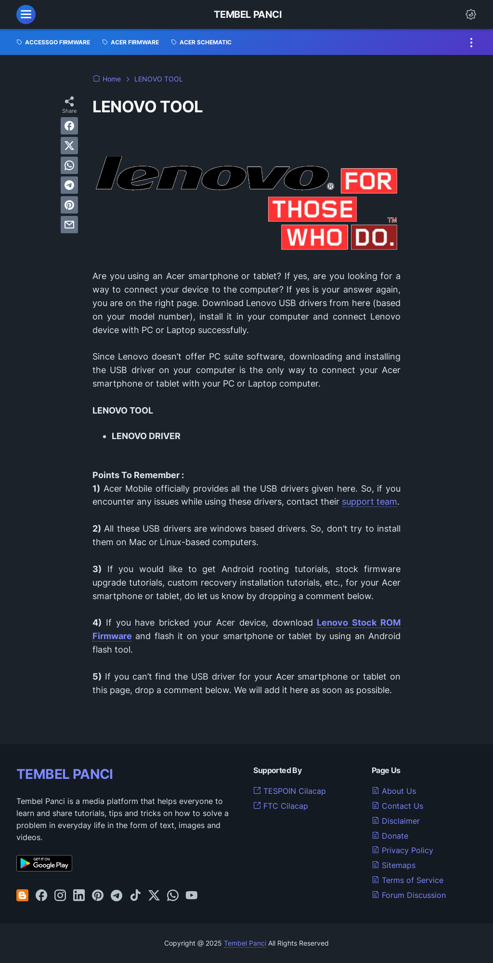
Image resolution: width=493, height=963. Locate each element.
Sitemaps (393, 865)
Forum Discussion (409, 895)
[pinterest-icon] (98, 896)
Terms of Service (407, 880)
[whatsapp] (69, 165)
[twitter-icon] (154, 896)
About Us (394, 791)
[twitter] (69, 145)
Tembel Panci (248, 14)
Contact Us (397, 806)
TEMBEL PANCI (64, 774)
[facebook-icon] (41, 896)
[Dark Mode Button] (471, 14)
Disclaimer (396, 821)
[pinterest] (69, 205)
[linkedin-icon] (79, 896)
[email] (69, 224)
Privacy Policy (402, 850)
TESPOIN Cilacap (289, 791)
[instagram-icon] (60, 896)
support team (369, 501)
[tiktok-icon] (135, 896)
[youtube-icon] (191, 896)
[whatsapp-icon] (173, 896)
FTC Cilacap (280, 806)
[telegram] (69, 185)
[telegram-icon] (116, 896)
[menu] (26, 14)
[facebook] (69, 125)
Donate (390, 836)
